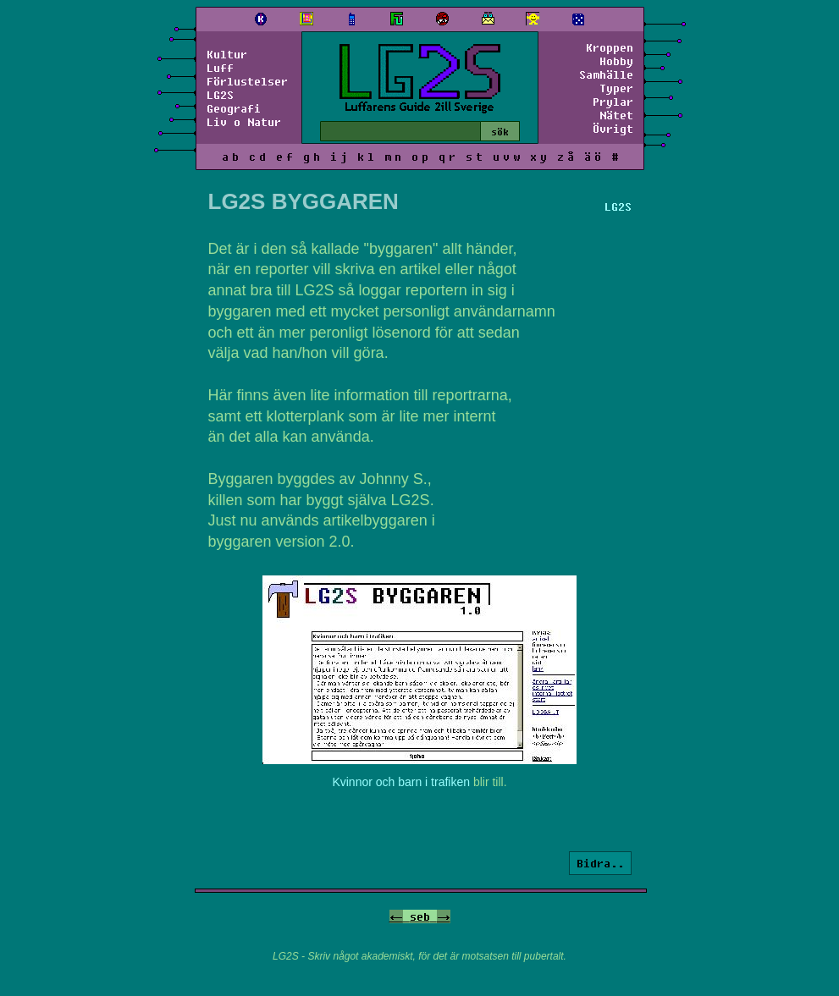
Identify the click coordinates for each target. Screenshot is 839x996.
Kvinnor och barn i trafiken (401, 782)
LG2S (220, 95)
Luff (220, 67)
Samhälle (606, 74)
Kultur (227, 54)
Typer (616, 88)
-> (443, 916)
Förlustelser (247, 81)
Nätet (616, 115)
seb (420, 916)
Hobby (616, 61)
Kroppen (609, 47)
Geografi (234, 108)
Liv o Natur (244, 122)
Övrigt (613, 128)
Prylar (613, 101)
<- (396, 916)
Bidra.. (600, 863)
